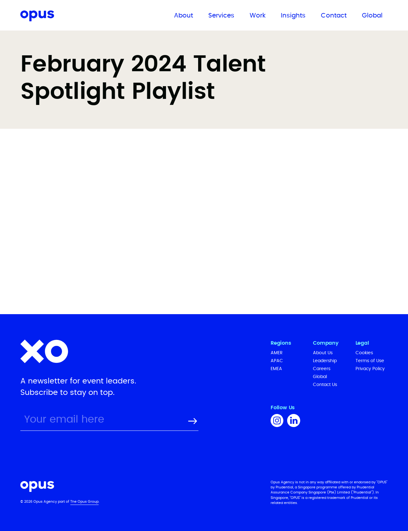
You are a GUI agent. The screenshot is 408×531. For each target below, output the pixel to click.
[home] (58, 17)
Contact (334, 15)
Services (221, 15)
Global (372, 15)
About (183, 15)
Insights (293, 15)
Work (258, 15)
